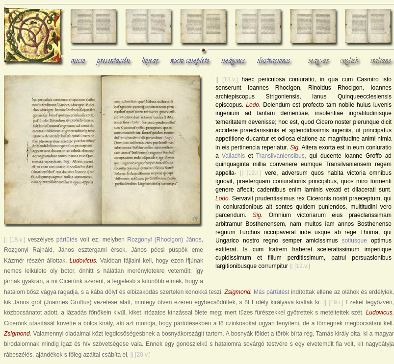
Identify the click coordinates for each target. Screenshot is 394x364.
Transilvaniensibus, (281, 155)
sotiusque (354, 240)
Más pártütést (271, 292)
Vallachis (233, 155)
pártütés (67, 239)
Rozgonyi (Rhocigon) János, (165, 239)
